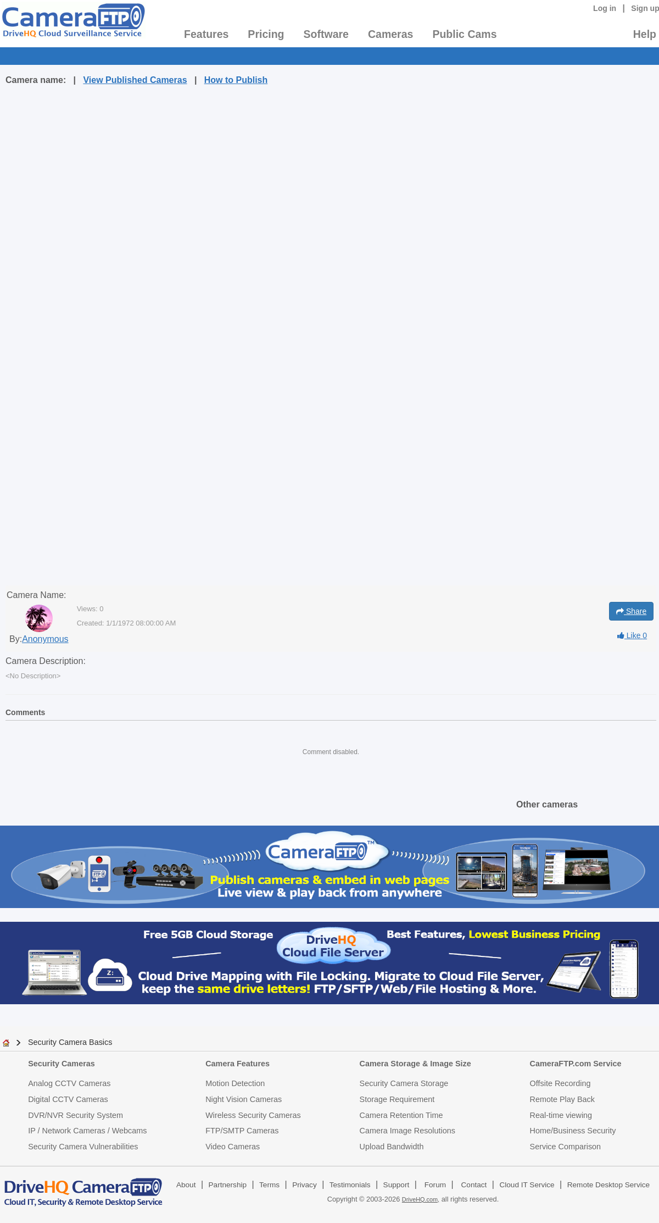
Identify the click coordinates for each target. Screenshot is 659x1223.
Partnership (228, 1185)
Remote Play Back (562, 1099)
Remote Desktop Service (608, 1185)
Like (632, 635)
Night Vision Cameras (243, 1099)
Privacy (304, 1185)
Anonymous (45, 639)
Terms (269, 1185)
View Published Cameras (135, 80)
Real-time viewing (561, 1115)
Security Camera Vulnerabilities (83, 1146)
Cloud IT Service (526, 1185)
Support (396, 1185)
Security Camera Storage (404, 1083)
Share (631, 611)
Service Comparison (565, 1146)
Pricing (266, 34)
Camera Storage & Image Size (415, 1063)
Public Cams (464, 34)
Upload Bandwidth (392, 1146)
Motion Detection (235, 1083)
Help (644, 34)
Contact (474, 1185)
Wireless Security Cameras (253, 1115)
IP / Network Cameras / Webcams (87, 1130)
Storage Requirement (397, 1099)
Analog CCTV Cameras (69, 1083)
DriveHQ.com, (420, 1199)
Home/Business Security (573, 1130)
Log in (604, 8)
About (186, 1185)
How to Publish (236, 80)
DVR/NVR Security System (75, 1115)
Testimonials (350, 1185)
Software (326, 34)
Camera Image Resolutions (407, 1130)
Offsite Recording (560, 1083)
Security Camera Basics (70, 1042)
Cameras (390, 34)
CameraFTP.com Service (576, 1063)
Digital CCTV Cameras (68, 1099)
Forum (435, 1185)
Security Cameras (61, 1063)
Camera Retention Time (401, 1115)
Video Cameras (232, 1146)
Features (206, 34)
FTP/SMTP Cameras (241, 1130)
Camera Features (237, 1063)
